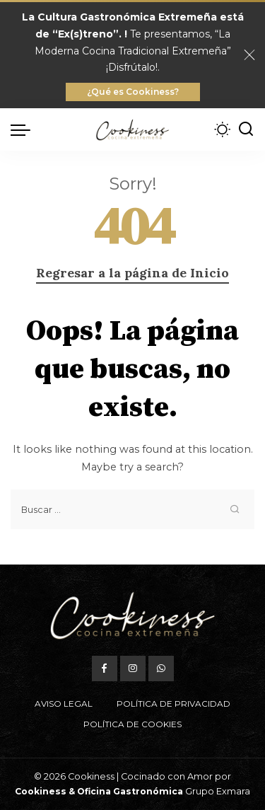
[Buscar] (245, 129)
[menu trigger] (24, 129)
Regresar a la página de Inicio (132, 273)
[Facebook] (104, 668)
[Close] (249, 55)
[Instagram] (133, 668)
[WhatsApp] (161, 668)
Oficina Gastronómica (130, 791)
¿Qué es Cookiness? (133, 91)
